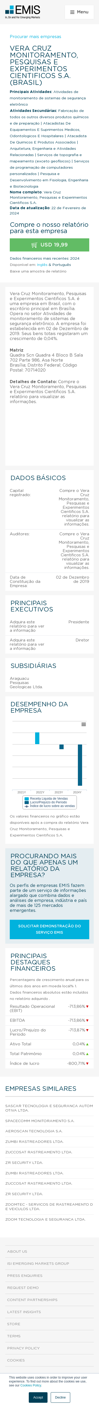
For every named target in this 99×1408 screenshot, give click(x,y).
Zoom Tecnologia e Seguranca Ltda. (45, 1219)
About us (17, 1251)
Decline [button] (60, 1397)
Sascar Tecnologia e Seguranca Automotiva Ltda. (49, 1108)
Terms (14, 1336)
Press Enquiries (25, 1276)
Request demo (23, 1288)
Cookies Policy (30, 1385)
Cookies (16, 1360)
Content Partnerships (32, 1300)
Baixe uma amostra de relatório (38, 271)
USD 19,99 (49, 245)
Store (13, 1324)
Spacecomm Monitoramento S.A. (39, 1121)
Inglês (42, 265)
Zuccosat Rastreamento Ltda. (38, 1152)
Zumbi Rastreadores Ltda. (34, 1142)
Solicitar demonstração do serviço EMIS (49, 929)
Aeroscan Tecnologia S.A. (34, 1131)
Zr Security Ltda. (24, 1163)
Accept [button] (38, 1397)
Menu (79, 12)
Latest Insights (24, 1312)
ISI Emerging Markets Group (38, 1264)
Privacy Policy (23, 1348)
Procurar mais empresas (35, 37)
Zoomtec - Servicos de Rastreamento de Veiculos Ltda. (49, 1207)
